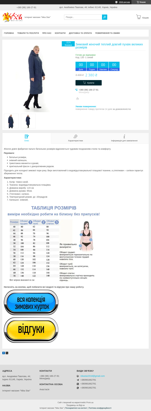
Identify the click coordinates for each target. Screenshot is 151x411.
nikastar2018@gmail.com (92, 376)
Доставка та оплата (80, 33)
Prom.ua (89, 402)
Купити (90, 83)
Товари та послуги (28, 33)
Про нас (46, 33)
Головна (9, 33)
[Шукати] (104, 17)
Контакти (60, 33)
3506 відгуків (124, 2)
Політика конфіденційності (100, 408)
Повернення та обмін (107, 33)
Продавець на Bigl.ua (75, 405)
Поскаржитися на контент (76, 408)
